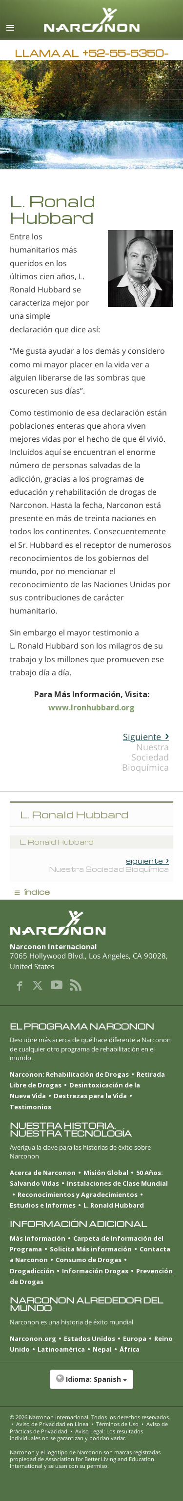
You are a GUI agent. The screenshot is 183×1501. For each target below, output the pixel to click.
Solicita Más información (91, 1249)
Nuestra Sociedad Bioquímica (145, 752)
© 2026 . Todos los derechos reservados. (90, 1417)
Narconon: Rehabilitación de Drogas (69, 1074)
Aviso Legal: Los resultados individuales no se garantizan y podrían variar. (76, 1435)
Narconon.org (33, 1338)
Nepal (102, 1349)
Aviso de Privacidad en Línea (52, 1424)
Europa (134, 1338)
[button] (91, 1384)
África (130, 1349)
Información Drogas (95, 1270)
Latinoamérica (61, 1349)
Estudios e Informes (43, 1205)
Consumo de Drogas (89, 1259)
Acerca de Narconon (43, 1172)
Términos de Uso (117, 1424)
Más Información (37, 1238)
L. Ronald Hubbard (113, 1205)
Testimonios (30, 1107)
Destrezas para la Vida (90, 1095)
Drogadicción (32, 1270)
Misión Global (105, 1172)
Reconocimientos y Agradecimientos (78, 1194)
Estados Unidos (89, 1338)
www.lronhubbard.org (91, 707)
